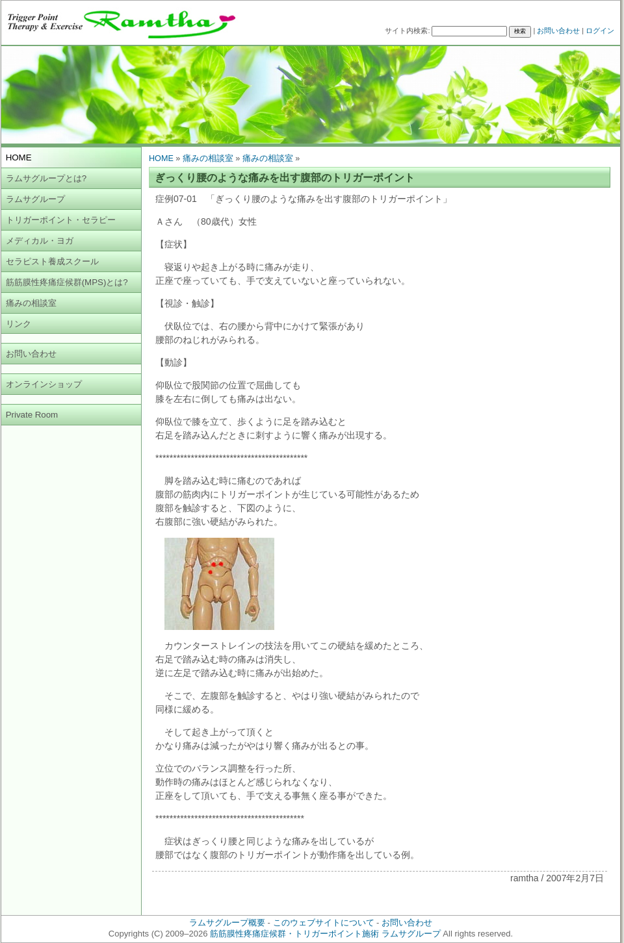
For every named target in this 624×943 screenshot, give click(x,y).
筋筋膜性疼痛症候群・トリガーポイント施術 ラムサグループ (325, 933)
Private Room (32, 415)
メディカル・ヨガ (39, 240)
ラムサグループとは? (46, 178)
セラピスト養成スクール (52, 261)
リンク (18, 324)
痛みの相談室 (31, 303)
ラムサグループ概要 (227, 922)
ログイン (600, 30)
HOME (161, 158)
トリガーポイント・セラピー (61, 220)
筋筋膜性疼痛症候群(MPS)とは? (67, 282)
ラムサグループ (35, 199)
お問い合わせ (558, 30)
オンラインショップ (44, 384)
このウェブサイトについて (323, 922)
